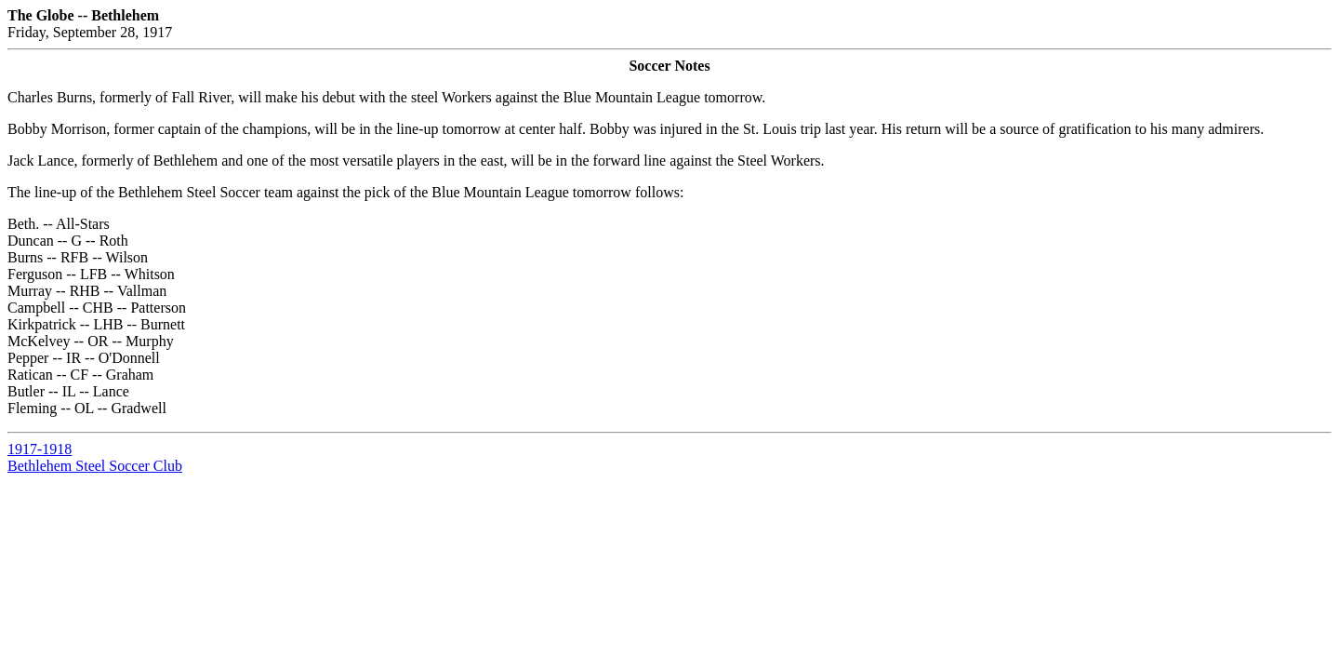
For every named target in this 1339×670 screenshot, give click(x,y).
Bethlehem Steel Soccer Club (94, 466)
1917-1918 (39, 449)
